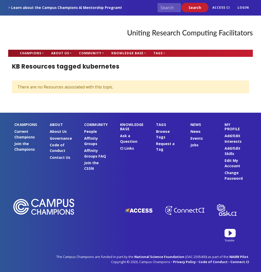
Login (243, 7)
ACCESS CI (221, 7)
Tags (158, 53)
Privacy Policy (184, 262)
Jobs (194, 145)
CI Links (127, 148)
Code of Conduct (213, 262)
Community (90, 53)
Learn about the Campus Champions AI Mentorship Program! (66, 7)
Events (196, 138)
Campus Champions (40, 33)
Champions (30, 53)
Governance (61, 138)
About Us (60, 53)
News (195, 131)
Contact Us (60, 157)
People (90, 131)
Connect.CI (239, 262)
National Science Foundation (159, 256)
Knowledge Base (127, 53)
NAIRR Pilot (238, 256)
